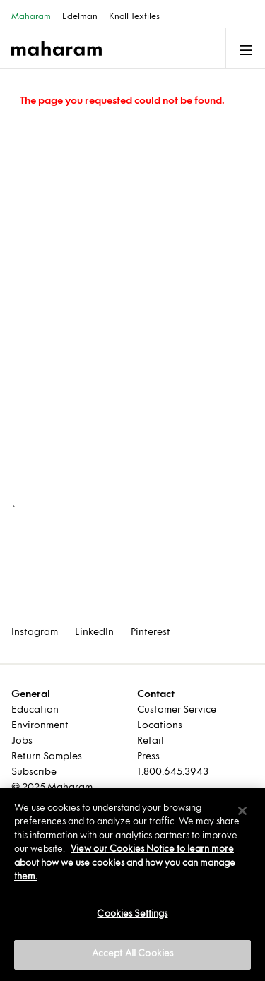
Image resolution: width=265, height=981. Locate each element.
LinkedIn (94, 632)
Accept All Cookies (132, 954)
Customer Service (176, 710)
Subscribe (34, 772)
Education (35, 710)
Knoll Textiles (134, 17)
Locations (159, 725)
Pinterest (150, 632)
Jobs (22, 741)
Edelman (80, 17)
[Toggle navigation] (203, 48)
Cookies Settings (132, 915)
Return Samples (46, 756)
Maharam (31, 17)
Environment (40, 725)
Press (148, 756)
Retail (150, 741)
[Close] (242, 810)
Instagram (34, 632)
